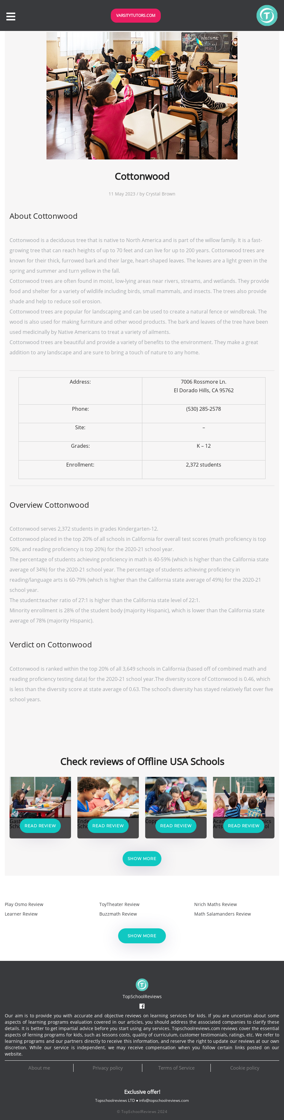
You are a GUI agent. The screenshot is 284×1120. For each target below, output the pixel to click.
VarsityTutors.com (135, 15)
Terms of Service (176, 1068)
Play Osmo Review (24, 904)
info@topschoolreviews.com (164, 1100)
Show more (142, 858)
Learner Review (21, 914)
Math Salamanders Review (222, 914)
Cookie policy (244, 1068)
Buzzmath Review (118, 914)
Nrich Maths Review (215, 904)
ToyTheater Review (119, 904)
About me (39, 1068)
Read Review (40, 825)
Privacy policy (108, 1068)
